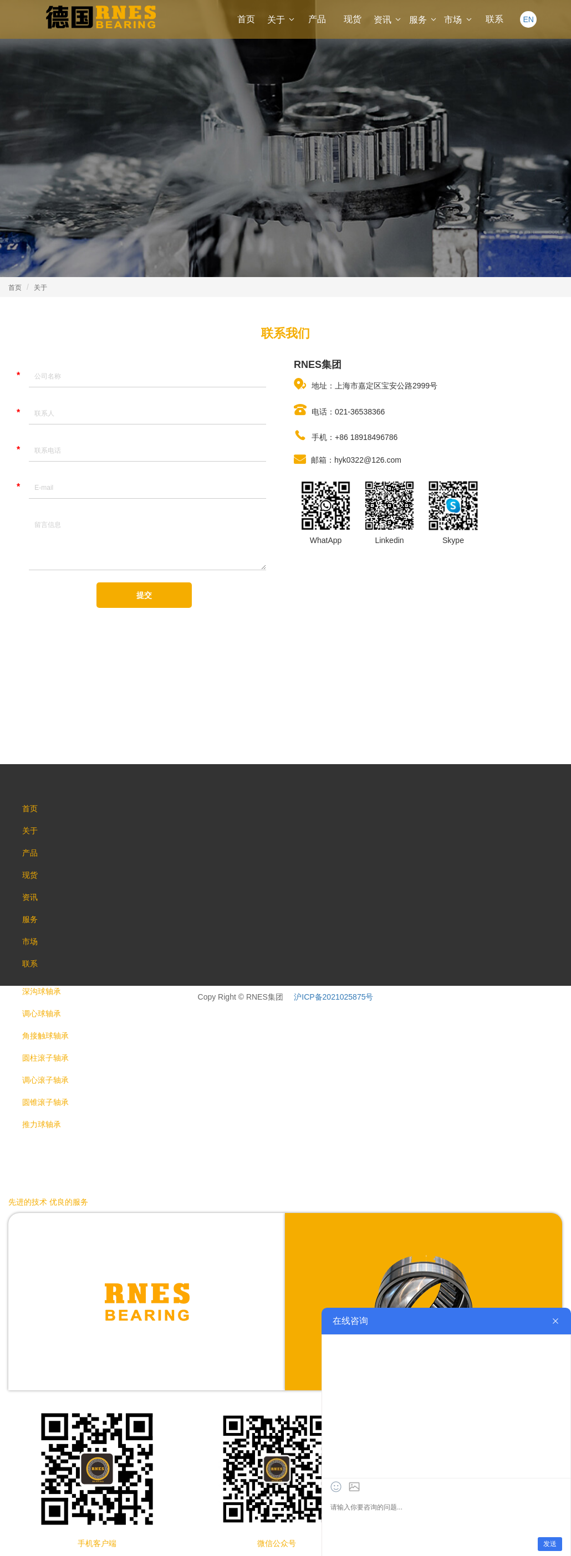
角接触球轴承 (45, 1035)
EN (528, 19)
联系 (494, 19)
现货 (352, 19)
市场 (458, 19)
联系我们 (285, 333)
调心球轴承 (41, 1013)
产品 (317, 19)
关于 (281, 19)
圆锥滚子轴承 (45, 1102)
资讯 (388, 19)
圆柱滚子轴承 (45, 1057)
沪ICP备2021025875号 (333, 996)
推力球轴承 (41, 1124)
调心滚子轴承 (45, 1080)
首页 (246, 19)
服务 (423, 19)
